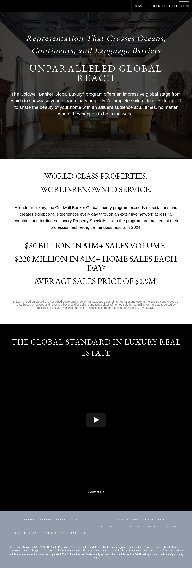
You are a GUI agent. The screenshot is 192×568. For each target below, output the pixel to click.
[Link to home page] (5, 6)
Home (138, 6)
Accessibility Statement (122, 526)
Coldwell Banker (37, 520)
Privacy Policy (155, 520)
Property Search (162, 6)
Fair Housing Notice (166, 526)
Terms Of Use (127, 520)
